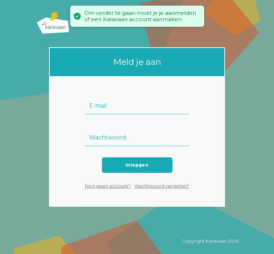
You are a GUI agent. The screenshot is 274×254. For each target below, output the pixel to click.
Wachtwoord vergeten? (161, 186)
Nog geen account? (108, 186)
